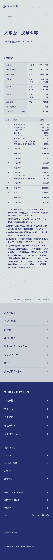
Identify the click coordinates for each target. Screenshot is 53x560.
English (14, 532)
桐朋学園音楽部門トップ (26, 392)
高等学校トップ (26, 313)
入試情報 (8, 17)
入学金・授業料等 (42, 299)
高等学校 (16, 299)
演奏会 (26, 329)
